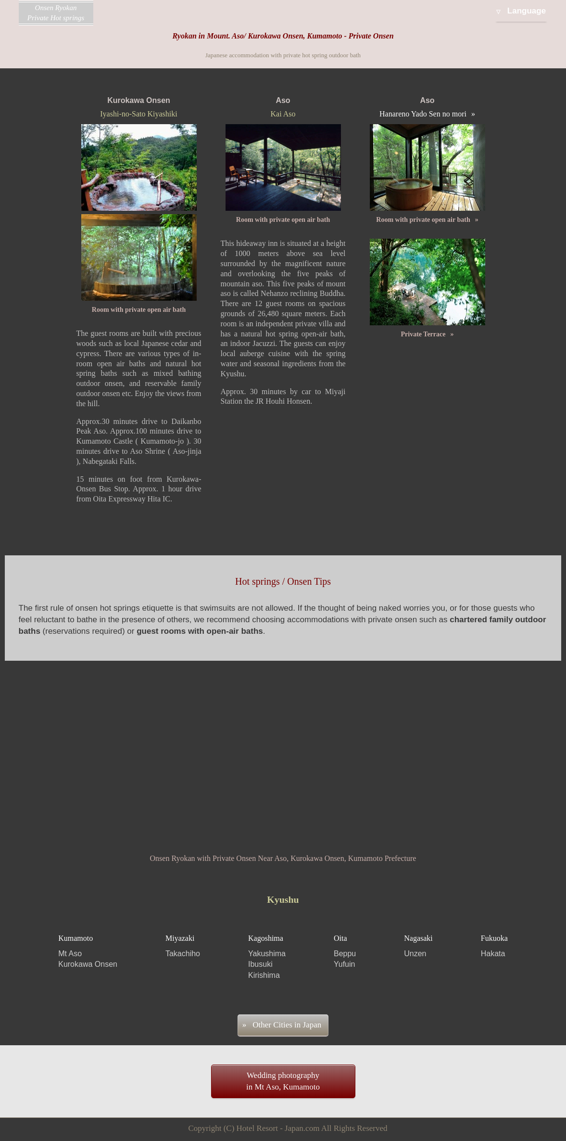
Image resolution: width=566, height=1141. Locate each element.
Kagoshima (267, 957)
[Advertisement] (283, 742)
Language (526, 10)
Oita (345, 952)
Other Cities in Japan (286, 1024)
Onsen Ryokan (56, 13)
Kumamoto (87, 952)
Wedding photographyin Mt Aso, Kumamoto (283, 1081)
